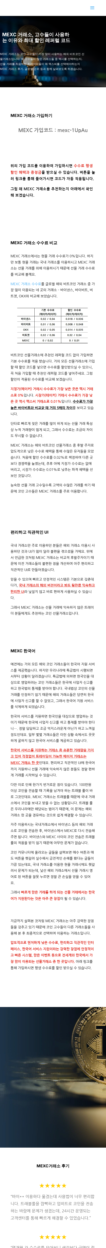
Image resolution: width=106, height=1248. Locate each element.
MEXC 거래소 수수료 (26, 284)
